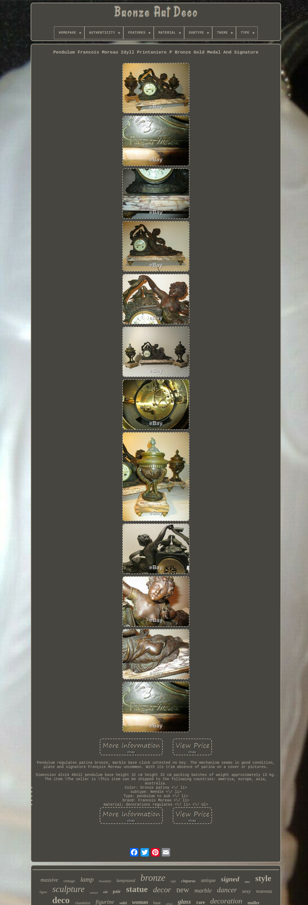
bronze (153, 878)
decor (162, 889)
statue (137, 889)
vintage (69, 881)
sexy (246, 891)
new (182, 889)
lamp (87, 879)
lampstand (125, 880)
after (247, 881)
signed (230, 879)
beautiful (105, 881)
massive (49, 880)
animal (94, 892)
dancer (227, 890)
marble (203, 890)
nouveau (264, 891)
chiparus (188, 881)
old (105, 892)
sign (173, 881)
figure (43, 892)
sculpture (68, 889)
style (263, 878)
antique (208, 880)
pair (117, 891)
